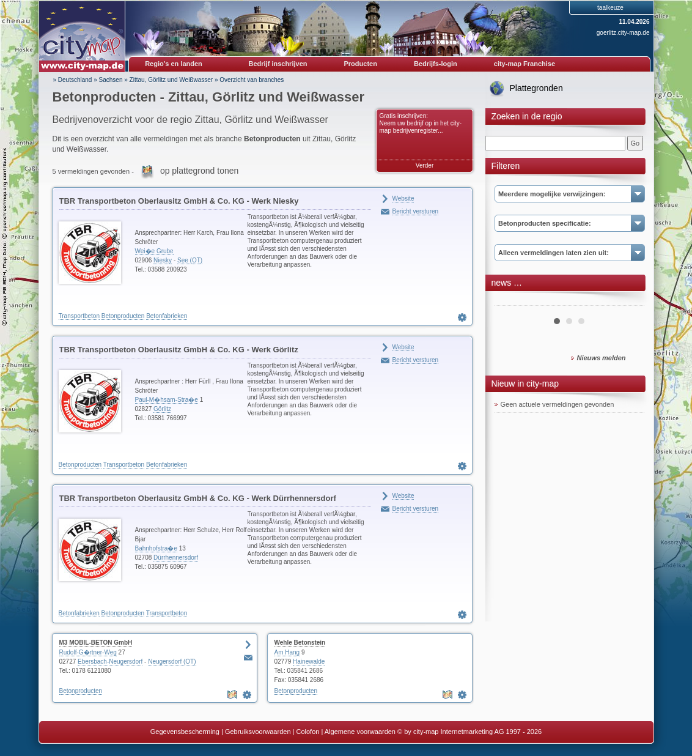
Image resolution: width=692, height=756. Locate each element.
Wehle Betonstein (300, 642)
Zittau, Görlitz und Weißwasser (171, 79)
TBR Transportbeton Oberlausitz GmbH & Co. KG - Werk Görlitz (178, 349)
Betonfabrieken (166, 316)
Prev (510, 301)
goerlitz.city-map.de (623, 32)
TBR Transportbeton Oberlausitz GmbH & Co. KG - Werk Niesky (179, 201)
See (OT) (189, 260)
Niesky (162, 260)
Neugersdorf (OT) (172, 661)
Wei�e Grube (154, 251)
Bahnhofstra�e (156, 548)
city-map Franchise (524, 63)
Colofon (308, 731)
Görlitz (162, 409)
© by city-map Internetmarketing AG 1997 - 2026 (469, 731)
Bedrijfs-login (435, 63)
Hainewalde (309, 661)
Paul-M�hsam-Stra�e (166, 399)
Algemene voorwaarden (360, 731)
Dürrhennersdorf (175, 557)
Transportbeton (79, 316)
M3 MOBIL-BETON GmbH (96, 642)
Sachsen (111, 79)
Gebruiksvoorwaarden (258, 731)
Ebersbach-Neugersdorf (110, 661)
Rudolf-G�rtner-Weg (88, 652)
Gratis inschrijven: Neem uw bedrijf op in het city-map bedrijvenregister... (421, 123)
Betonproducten (123, 316)
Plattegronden (536, 88)
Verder (424, 165)
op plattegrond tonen (199, 171)
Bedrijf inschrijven (278, 63)
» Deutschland (72, 79)
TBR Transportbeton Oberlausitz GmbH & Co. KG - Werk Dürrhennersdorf (197, 498)
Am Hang (287, 652)
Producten (360, 63)
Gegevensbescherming (184, 731)
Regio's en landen (173, 63)
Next (628, 301)
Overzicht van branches (251, 79)
